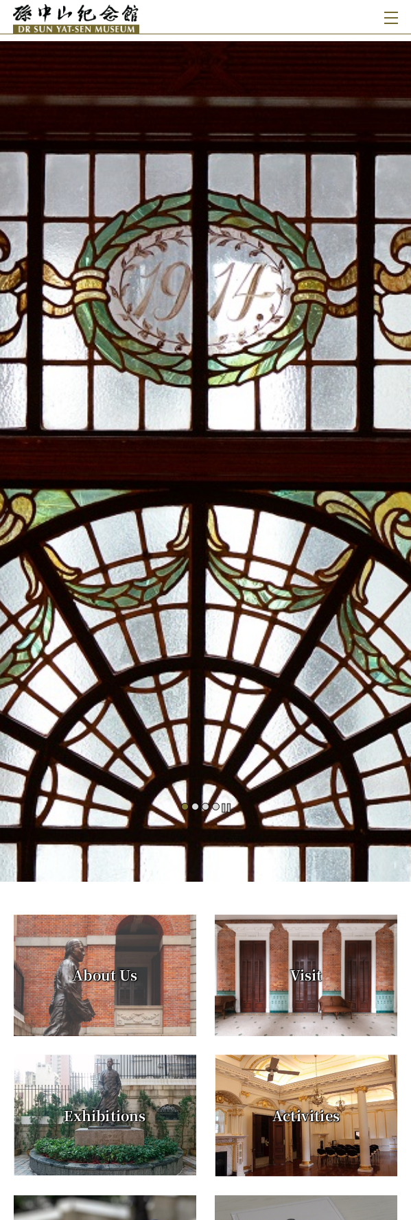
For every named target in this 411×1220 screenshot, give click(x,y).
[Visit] (306, 975)
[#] (205, 452)
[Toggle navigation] (388, 16)
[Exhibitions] (105, 1115)
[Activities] (306, 1116)
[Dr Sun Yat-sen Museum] (110, 17)
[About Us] (105, 975)
